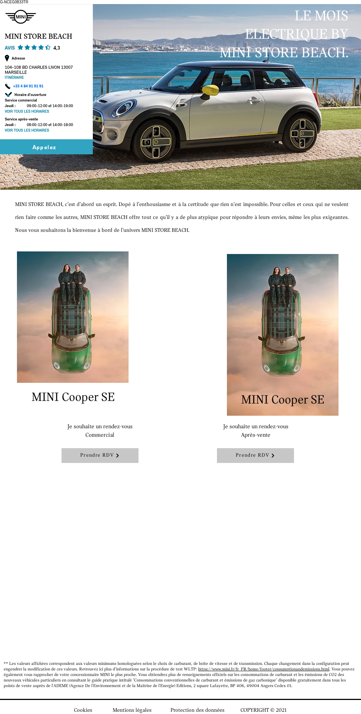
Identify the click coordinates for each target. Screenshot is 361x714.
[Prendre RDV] (100, 455)
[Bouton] (44, 119)
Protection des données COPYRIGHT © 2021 (229, 710)
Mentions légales (132, 710)
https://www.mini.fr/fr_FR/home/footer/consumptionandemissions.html (263, 669)
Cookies (83, 710)
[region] (101, 337)
